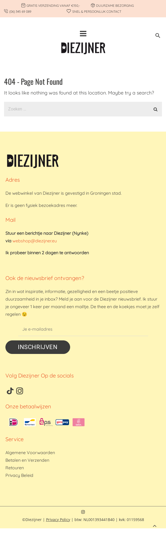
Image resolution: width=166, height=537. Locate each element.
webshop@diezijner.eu (34, 240)
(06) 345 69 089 (20, 11)
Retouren (14, 467)
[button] (158, 36)
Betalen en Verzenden (27, 460)
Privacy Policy (58, 519)
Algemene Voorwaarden (30, 452)
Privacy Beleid (19, 475)
